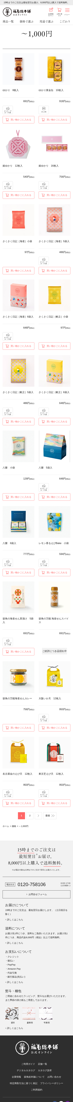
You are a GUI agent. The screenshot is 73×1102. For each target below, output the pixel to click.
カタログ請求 (45, 1070)
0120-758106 (32, 884)
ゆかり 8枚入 (11, 90)
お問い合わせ (54, 1076)
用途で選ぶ (46, 21)
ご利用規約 (36, 1089)
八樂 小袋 (9, 467)
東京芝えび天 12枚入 (51, 773)
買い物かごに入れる (21, 119)
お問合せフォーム (38, 894)
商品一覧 (8, 21)
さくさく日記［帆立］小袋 (53, 316)
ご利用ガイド (28, 1064)
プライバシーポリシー (51, 1083)
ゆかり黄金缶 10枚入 (51, 90)
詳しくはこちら (15, 919)
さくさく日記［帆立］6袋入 (54, 392)
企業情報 (16, 1076)
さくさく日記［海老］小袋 (17, 241)
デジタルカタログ (26, 1070)
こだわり (64, 21)
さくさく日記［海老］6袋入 (18, 316)
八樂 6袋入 (9, 543)
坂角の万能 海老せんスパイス (54, 620)
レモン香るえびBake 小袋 (54, 543)
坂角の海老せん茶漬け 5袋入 (18, 620)
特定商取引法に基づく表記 (23, 1083)
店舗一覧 (42, 1064)
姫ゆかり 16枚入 (49, 165)
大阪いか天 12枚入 (50, 698)
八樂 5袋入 (45, 467)
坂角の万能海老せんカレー (17, 698)
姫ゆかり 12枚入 (13, 165)
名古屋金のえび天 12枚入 (17, 773)
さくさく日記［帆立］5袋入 (18, 392)
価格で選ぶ (26, 21)
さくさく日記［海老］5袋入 (54, 241)
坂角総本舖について (34, 1076)
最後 (47, 815)
